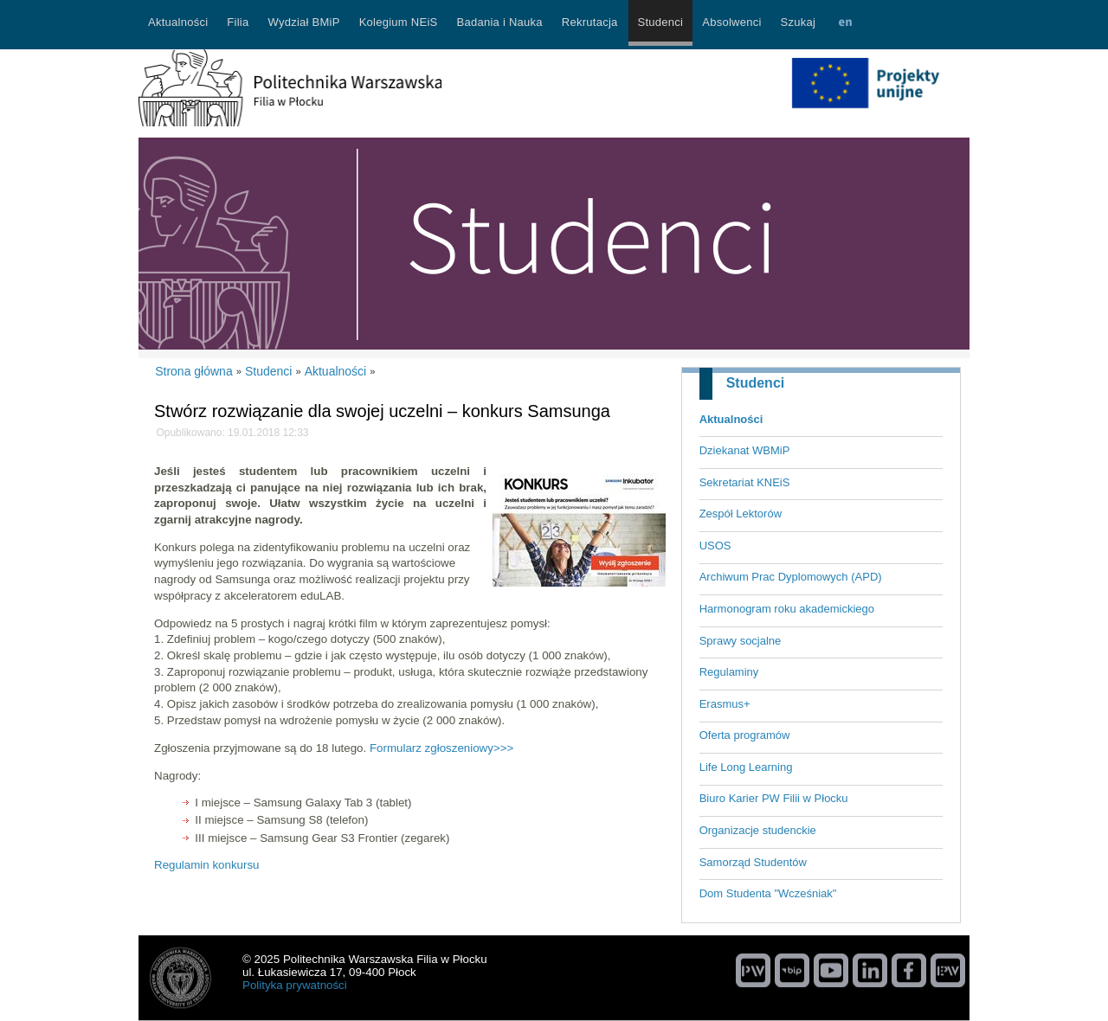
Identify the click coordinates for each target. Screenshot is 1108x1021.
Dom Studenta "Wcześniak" (768, 893)
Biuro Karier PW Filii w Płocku (773, 798)
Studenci (755, 383)
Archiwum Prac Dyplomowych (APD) (790, 576)
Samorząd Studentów (753, 862)
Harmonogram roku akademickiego (786, 608)
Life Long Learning (746, 767)
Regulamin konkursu (207, 864)
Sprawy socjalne (740, 640)
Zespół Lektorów (740, 513)
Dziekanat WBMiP (744, 450)
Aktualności (731, 419)
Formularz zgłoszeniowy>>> (441, 748)
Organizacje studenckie (757, 830)
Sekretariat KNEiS (744, 482)
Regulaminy (729, 671)
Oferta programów (744, 735)
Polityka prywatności (294, 985)
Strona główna (194, 371)
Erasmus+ (724, 703)
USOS (715, 545)
